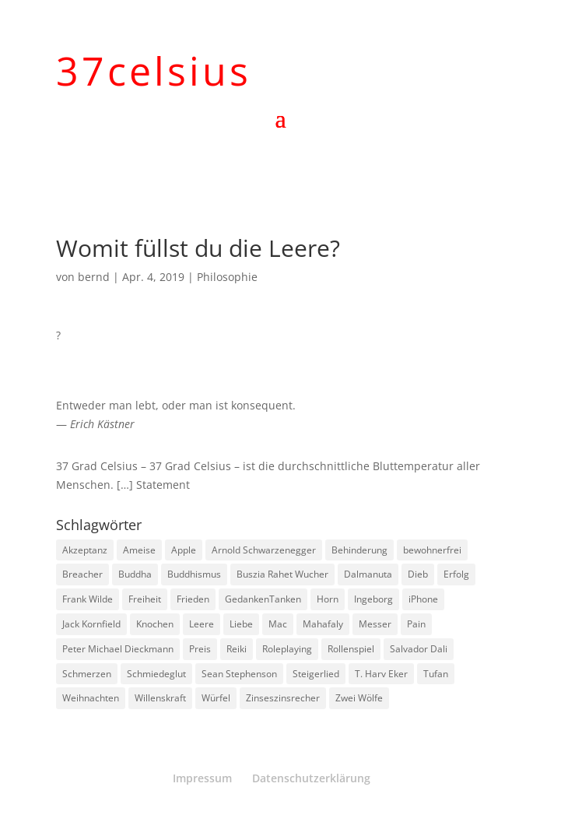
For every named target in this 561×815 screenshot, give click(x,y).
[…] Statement (153, 484)
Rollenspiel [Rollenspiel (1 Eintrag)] (351, 648)
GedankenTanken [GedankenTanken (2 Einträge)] (263, 599)
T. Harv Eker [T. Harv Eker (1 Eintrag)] (381, 673)
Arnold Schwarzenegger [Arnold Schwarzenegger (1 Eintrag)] (264, 550)
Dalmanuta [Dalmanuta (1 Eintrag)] (368, 574)
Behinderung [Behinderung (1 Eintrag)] (359, 550)
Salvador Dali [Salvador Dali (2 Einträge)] (418, 648)
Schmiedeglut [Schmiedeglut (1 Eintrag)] (156, 673)
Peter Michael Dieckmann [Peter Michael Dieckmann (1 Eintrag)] (118, 648)
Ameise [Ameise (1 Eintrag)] (139, 550)
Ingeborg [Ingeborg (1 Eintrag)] (373, 599)
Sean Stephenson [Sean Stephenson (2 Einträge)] (239, 673)
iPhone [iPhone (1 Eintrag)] (423, 599)
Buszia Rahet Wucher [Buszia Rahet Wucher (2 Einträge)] (282, 574)
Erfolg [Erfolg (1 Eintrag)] (456, 574)
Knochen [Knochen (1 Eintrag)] (155, 624)
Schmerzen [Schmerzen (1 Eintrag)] (86, 673)
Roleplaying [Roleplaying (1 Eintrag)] (287, 648)
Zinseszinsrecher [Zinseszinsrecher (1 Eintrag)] (283, 697)
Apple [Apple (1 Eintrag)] (183, 550)
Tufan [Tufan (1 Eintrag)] (435, 673)
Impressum (202, 778)
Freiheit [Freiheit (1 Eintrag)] (144, 599)
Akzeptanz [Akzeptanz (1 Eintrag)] (84, 550)
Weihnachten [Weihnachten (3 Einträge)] (90, 697)
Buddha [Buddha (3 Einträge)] (135, 574)
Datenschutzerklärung (311, 778)
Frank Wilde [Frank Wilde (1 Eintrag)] (87, 599)
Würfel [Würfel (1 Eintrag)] (216, 697)
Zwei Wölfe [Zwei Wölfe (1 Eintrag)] (359, 697)
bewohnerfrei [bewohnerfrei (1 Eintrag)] (432, 550)
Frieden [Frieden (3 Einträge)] (193, 599)
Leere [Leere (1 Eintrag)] (201, 624)
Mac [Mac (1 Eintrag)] (277, 624)
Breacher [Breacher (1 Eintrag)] (82, 574)
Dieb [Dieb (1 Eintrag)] (418, 574)
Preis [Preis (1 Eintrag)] (200, 648)
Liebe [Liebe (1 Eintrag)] (241, 624)
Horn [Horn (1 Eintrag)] (327, 599)
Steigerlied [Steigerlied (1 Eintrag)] (316, 673)
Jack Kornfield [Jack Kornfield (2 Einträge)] (91, 624)
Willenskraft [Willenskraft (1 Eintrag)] (160, 697)
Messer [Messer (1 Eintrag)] (375, 624)
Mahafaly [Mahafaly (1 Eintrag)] (323, 624)
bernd (94, 276)
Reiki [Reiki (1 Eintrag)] (236, 648)
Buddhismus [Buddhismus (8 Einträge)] (194, 574)
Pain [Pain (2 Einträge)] (416, 624)
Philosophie (227, 276)
